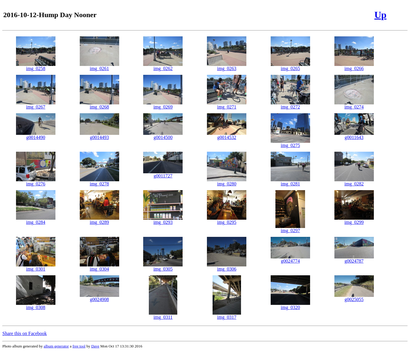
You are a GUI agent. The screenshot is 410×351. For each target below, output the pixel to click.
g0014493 (99, 135)
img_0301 (35, 266)
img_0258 (35, 66)
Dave (95, 346)
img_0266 (354, 66)
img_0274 (354, 104)
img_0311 (163, 315)
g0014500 (163, 135)
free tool (78, 346)
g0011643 (354, 135)
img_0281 (290, 181)
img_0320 (290, 305)
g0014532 (226, 135)
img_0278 (99, 181)
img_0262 (163, 66)
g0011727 (163, 173)
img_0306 (226, 266)
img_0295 (226, 220)
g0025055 (354, 297)
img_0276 (35, 181)
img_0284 (35, 220)
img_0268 (99, 104)
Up (380, 14)
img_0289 (99, 220)
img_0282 (354, 181)
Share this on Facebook (24, 333)
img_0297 (290, 228)
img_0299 (354, 220)
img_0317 (227, 315)
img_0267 (35, 104)
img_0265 (290, 66)
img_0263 (226, 66)
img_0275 (290, 143)
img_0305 (163, 266)
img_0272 (290, 104)
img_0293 (163, 220)
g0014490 (35, 135)
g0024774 (290, 258)
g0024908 (99, 297)
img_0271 (226, 104)
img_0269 (163, 104)
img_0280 (226, 181)
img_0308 (35, 305)
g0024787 (354, 258)
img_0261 (99, 66)
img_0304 (99, 266)
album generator (56, 346)
